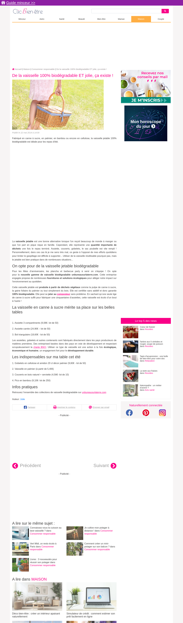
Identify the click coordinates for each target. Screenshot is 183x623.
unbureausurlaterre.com (94, 392)
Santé (61, 19)
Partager (31, 407)
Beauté (81, 19)
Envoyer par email (101, 407)
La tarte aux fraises (148, 371)
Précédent (26, 466)
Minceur (22, 19)
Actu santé (150, 390)
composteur (63, 294)
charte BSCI (39, 347)
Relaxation (150, 361)
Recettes (149, 329)
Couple (161, 19)
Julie (22, 399)
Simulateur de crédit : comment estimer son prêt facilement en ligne (91, 600)
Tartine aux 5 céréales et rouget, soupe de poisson (151, 343)
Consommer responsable (43, 534)
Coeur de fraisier (147, 327)
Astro (42, 19)
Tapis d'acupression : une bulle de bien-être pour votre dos (154, 357)
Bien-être (101, 19)
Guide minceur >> (20, 3)
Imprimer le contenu (66, 407)
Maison (141, 19)
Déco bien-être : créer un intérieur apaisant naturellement (37, 600)
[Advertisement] (91, 45)
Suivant (105, 466)
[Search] (165, 11)
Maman (121, 19)
